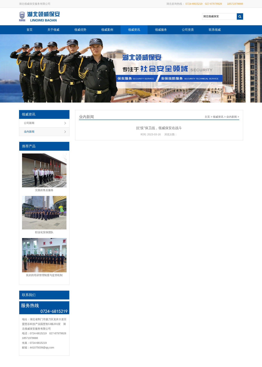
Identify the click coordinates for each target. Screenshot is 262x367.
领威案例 (107, 29)
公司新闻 (29, 122)
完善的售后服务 (44, 190)
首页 (29, 29)
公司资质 (188, 29)
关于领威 (53, 29)
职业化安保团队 (44, 232)
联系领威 (215, 29)
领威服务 (161, 29)
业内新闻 (29, 131)
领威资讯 (134, 29)
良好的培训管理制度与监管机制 (44, 275)
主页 (207, 116)
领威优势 (80, 29)
